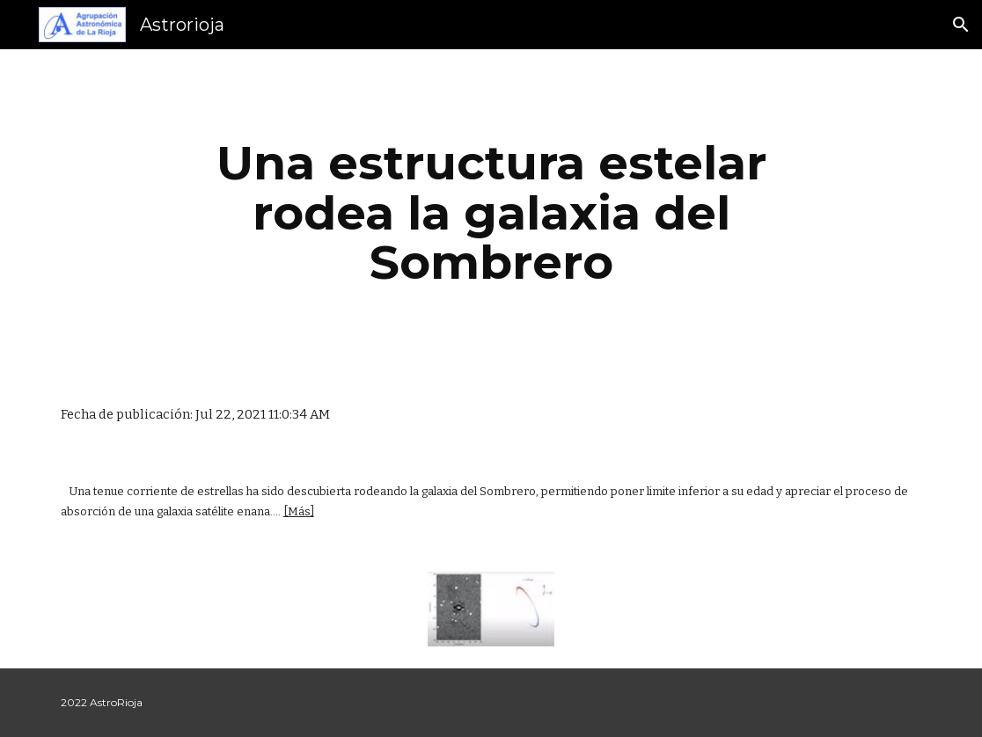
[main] (491, 213)
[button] (961, 25)
